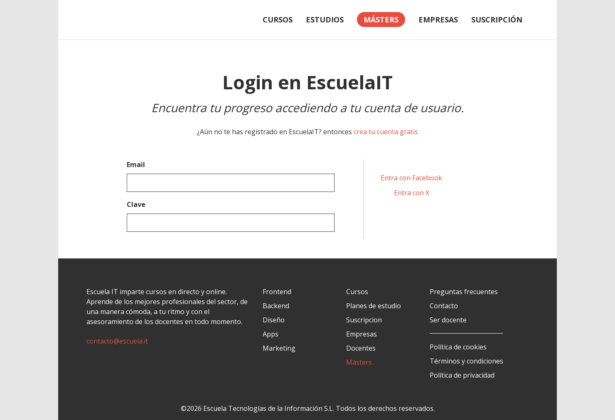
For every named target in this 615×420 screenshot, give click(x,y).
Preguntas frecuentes (464, 291)
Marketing (279, 348)
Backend (276, 305)
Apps (270, 334)
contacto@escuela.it (117, 341)
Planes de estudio (373, 305)
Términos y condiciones (466, 361)
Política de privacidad (462, 375)
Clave (136, 204)
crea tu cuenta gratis (386, 131)
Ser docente (448, 319)
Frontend (277, 291)
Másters (359, 362)
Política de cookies (458, 346)
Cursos (278, 20)
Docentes (361, 348)
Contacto (444, 305)
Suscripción (496, 20)
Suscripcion (364, 319)
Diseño (274, 319)
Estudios (325, 20)
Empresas (438, 20)
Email (136, 164)
